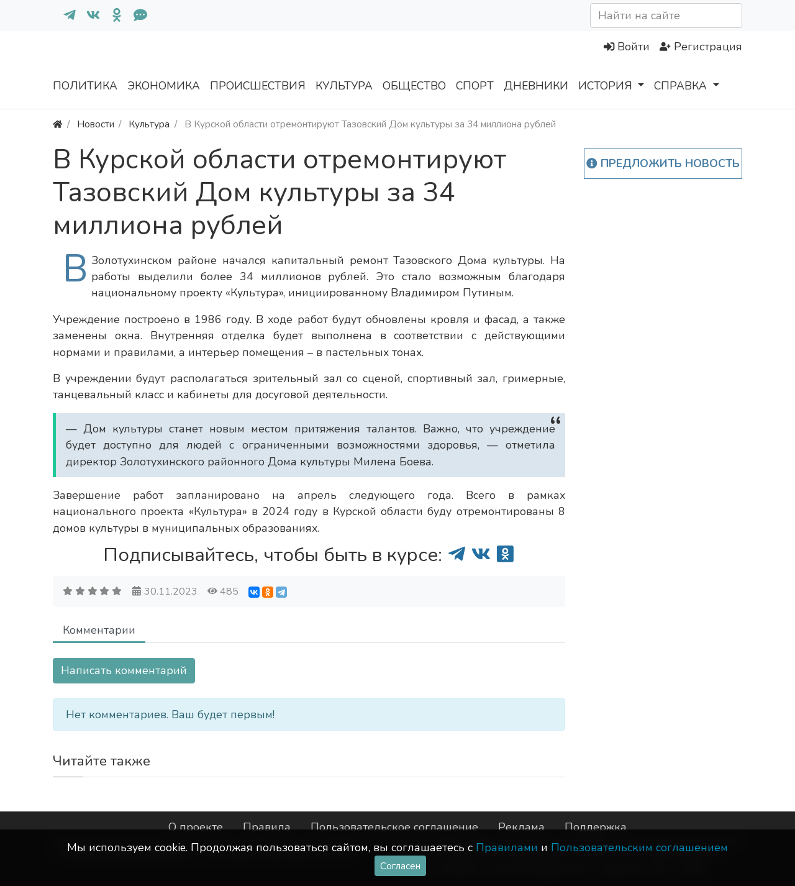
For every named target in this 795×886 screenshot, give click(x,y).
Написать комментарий (124, 670)
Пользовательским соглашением (639, 847)
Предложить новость (663, 163)
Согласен (400, 865)
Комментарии (99, 630)
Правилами (507, 847)
